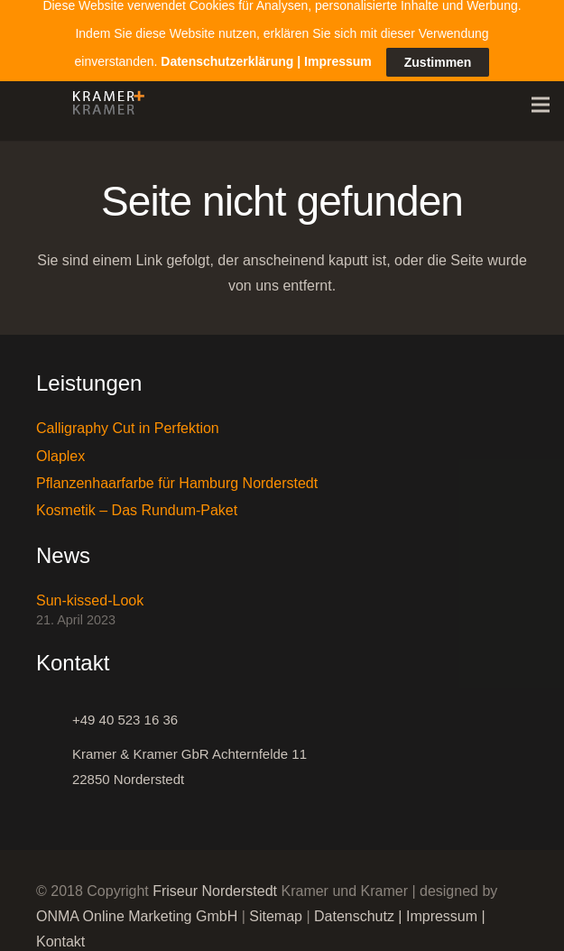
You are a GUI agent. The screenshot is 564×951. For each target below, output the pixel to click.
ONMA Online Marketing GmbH (136, 907)
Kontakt (60, 932)
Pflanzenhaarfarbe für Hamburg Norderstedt (177, 474)
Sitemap (275, 907)
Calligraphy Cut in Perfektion (127, 420)
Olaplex (60, 447)
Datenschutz (354, 907)
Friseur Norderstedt (215, 882)
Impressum (441, 907)
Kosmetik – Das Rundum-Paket (136, 502)
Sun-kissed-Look (89, 591)
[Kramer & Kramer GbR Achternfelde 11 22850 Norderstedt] (54, 758)
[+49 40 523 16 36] (54, 711)
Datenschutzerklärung (227, 39)
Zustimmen (438, 40)
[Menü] (540, 96)
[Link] (103, 96)
